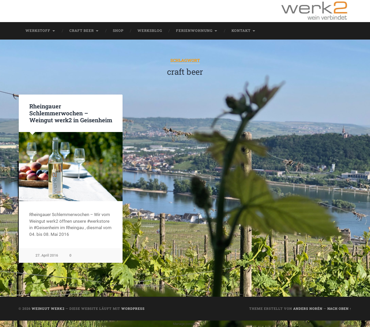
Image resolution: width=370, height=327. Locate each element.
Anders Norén (307, 308)
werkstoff (37, 30)
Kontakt (241, 30)
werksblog (149, 30)
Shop (118, 30)
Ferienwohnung (194, 30)
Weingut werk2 (48, 308)
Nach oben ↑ (339, 308)
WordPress (133, 308)
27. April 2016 (46, 255)
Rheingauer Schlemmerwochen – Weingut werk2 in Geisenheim (70, 113)
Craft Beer (81, 30)
